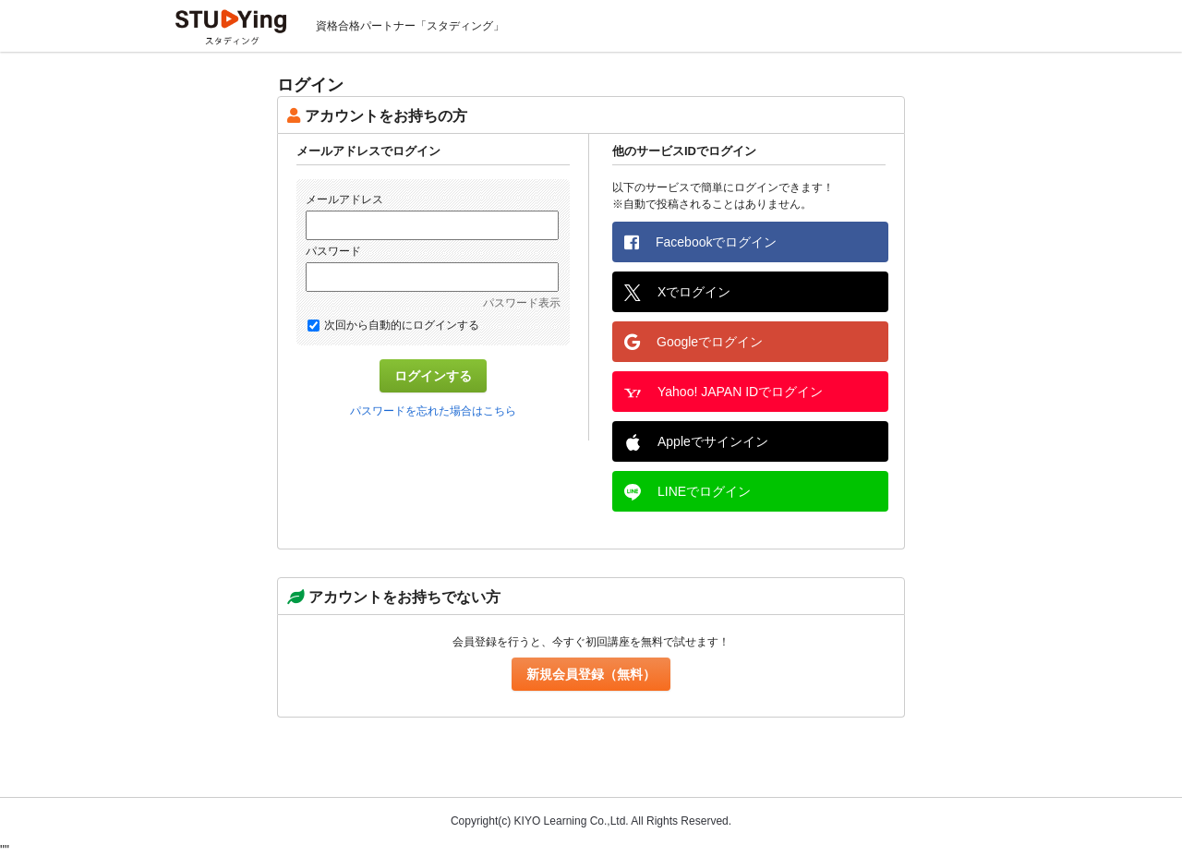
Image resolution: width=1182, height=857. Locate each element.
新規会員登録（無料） (591, 674)
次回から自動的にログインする (393, 325)
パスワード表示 (522, 302)
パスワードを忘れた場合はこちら (433, 410)
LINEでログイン (687, 492)
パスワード (333, 251)
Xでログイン (677, 292)
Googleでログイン (693, 341)
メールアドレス (344, 199)
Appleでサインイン (696, 442)
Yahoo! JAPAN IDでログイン (723, 392)
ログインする (433, 375)
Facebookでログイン (700, 242)
